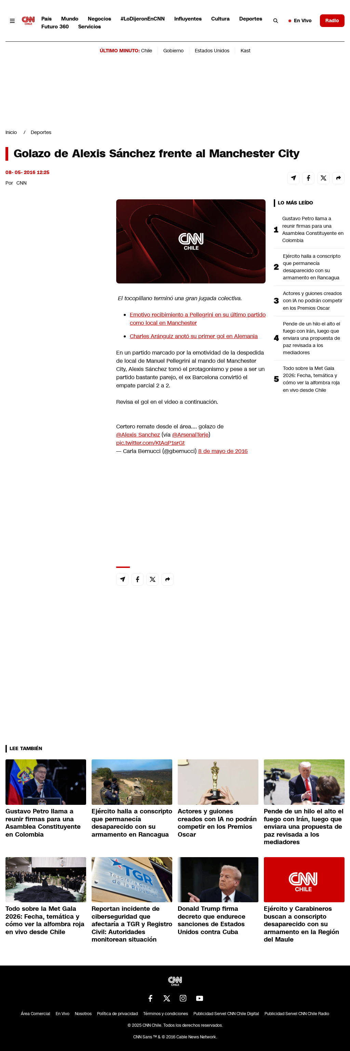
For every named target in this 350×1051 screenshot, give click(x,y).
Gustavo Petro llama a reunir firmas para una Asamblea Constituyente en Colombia (313, 229)
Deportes (250, 18)
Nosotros (83, 1013)
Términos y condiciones (165, 1013)
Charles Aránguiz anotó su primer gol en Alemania (194, 336)
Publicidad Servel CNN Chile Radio (297, 1013)
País (46, 18)
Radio (332, 20)
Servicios (89, 26)
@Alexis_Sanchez (138, 435)
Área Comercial (35, 1013)
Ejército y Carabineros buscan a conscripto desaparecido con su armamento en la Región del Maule (301, 924)
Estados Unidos (212, 50)
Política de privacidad (117, 1013)
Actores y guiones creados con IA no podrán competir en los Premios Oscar (312, 300)
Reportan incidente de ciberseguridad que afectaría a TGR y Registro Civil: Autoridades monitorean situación (132, 924)
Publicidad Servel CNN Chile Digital (226, 1013)
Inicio (11, 132)
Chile (146, 50)
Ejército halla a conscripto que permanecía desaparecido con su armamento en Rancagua (311, 267)
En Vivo (300, 20)
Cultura (220, 18)
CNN (21, 182)
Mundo (69, 18)
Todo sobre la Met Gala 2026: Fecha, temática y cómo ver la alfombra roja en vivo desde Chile (311, 379)
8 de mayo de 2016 (223, 451)
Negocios (99, 18)
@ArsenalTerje (190, 435)
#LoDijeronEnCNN (143, 18)
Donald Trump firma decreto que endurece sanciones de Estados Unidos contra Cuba (211, 920)
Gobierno (173, 50)
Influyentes (188, 18)
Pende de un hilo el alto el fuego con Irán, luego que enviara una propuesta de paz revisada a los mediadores (311, 338)
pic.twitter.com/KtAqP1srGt (150, 443)
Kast (246, 50)
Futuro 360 (55, 26)
